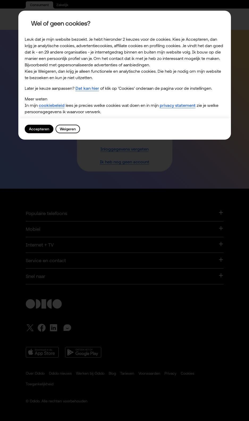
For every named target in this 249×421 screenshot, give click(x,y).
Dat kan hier (87, 88)
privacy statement (178, 105)
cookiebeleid (52, 105)
